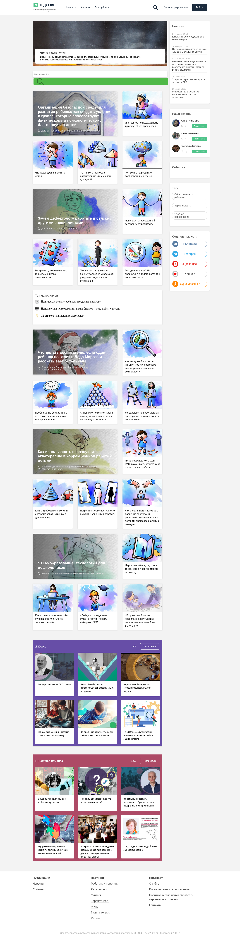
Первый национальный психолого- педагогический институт (45, 10)
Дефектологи (48, 228)
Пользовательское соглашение (169, 889)
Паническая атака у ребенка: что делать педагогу (71, 301)
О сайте (154, 883)
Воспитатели (75, 130)
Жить (94, 906)
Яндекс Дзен (185, 264)
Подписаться (149, 646)
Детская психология (77, 367)
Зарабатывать (100, 901)
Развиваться (99, 889)
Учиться (96, 895)
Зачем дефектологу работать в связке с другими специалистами (75, 220)
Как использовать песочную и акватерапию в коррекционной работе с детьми (75, 456)
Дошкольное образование (54, 130)
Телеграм (184, 254)
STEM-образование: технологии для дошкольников (71, 565)
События (179, 167)
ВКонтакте (184, 244)
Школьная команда (49, 761)
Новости (71, 7)
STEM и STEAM (49, 573)
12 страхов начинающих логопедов (62, 315)
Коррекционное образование (82, 466)
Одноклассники (186, 284)
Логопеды (46, 466)
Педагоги (99, 573)
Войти (199, 7)
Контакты (155, 905)
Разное (95, 918)
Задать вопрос (100, 912)
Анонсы (85, 7)
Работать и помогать (94, 130)
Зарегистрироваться (176, 7)
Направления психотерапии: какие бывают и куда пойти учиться (80, 308)
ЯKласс (40, 646)
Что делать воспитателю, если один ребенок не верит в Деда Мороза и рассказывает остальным (71, 356)
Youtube (183, 274)
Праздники (61, 367)
